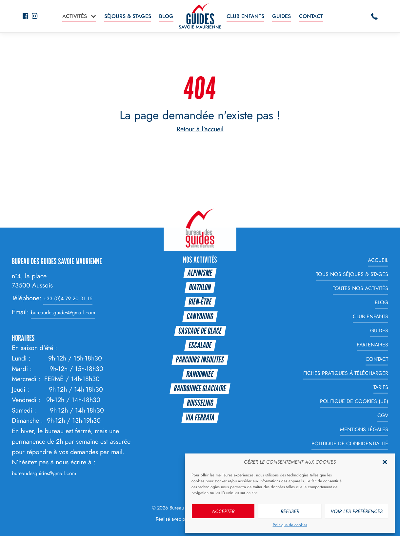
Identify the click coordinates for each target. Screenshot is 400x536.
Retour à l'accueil (200, 129)
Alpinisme (200, 273)
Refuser (290, 511)
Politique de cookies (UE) (354, 401)
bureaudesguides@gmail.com (63, 312)
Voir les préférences (356, 511)
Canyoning (200, 316)
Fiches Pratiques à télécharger (345, 373)
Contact (311, 16)
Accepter (223, 511)
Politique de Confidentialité (349, 444)
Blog (166, 16)
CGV (382, 415)
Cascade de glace (199, 331)
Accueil (378, 260)
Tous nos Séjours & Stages (352, 274)
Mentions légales (364, 429)
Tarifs (380, 387)
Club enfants (245, 16)
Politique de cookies (290, 525)
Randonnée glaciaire (200, 388)
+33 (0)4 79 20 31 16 (67, 298)
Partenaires (372, 345)
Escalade (200, 345)
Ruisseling (200, 403)
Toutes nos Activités (360, 288)
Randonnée (200, 374)
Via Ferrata (200, 417)
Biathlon (200, 287)
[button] (385, 462)
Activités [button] (74, 16)
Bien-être (200, 301)
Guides (281, 16)
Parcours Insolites (200, 359)
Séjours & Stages (127, 16)
